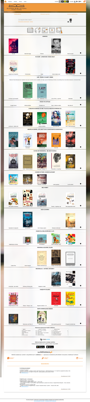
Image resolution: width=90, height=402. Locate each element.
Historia (15, 1)
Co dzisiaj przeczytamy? (25, 368)
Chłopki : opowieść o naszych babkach (43, 332)
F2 (80, 1)
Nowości (10, 1)
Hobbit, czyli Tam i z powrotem (26, 330)
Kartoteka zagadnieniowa (72, 14)
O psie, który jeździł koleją (57, 331)
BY (67, 1)
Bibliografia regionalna (44, 14)
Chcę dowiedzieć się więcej (39, 400)
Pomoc (20, 1)
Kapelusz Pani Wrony (56, 332)
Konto (25, 1)
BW (62, 1)
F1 (77, 1)
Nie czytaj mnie (55, 330)
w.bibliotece (39, 354)
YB (65, 1)
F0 (74, 1)
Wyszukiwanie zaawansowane (23, 21)
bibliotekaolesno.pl (24, 372)
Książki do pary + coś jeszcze (26, 379)
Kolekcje (31, 21)
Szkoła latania (24, 331)
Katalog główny (17, 14)
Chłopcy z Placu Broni (25, 332)
